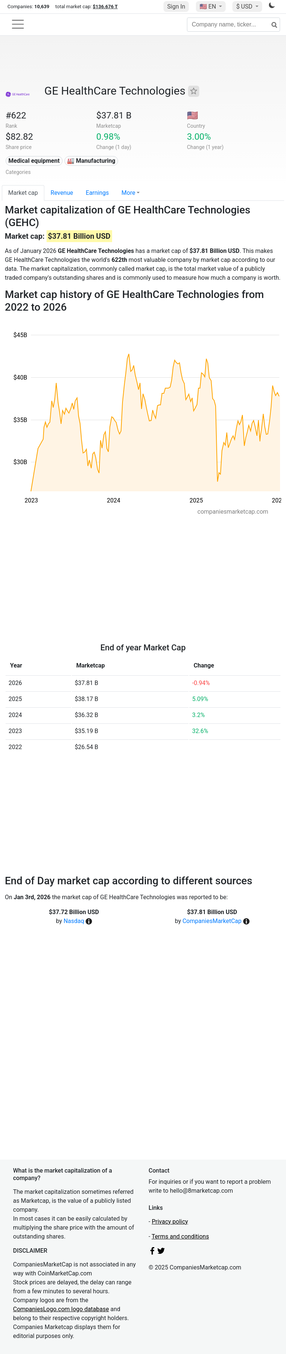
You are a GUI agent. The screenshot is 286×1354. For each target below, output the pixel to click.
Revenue (62, 192)
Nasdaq (74, 921)
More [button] (128, 192)
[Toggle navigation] (18, 24)
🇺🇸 (208, 6)
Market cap (23, 192)
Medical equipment (34, 160)
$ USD (245, 6)
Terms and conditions (180, 1236)
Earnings (97, 192)
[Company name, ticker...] (233, 25)
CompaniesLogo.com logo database (61, 1309)
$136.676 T (105, 6)
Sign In (176, 6)
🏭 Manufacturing (91, 160)
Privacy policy (170, 1221)
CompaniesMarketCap (212, 921)
